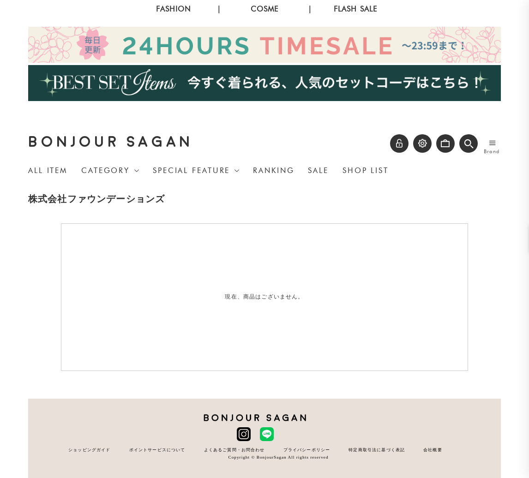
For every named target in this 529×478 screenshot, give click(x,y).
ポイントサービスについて (157, 449)
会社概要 (432, 449)
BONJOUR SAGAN (110, 142)
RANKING (273, 170)
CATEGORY (105, 170)
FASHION (173, 9)
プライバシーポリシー (307, 449)
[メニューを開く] (492, 142)
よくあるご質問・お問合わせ (234, 449)
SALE (318, 170)
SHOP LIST (366, 170)
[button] (468, 143)
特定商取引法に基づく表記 (377, 449)
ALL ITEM (47, 170)
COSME (265, 9)
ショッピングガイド (89, 449)
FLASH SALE (356, 9)
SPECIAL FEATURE (191, 170)
